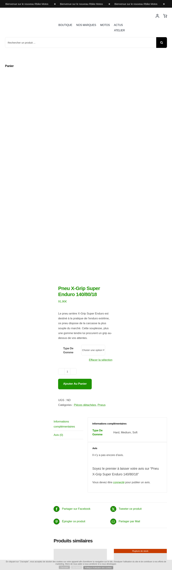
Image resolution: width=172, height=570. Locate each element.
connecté (119, 299)
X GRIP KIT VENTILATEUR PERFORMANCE (77, 409)
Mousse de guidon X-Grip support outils (137, 442)
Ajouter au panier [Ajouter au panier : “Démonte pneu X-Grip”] (66, 531)
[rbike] (21, 13)
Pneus (101, 222)
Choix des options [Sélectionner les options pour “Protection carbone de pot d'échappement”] (126, 535)
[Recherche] (161, 42)
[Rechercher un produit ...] (80, 42)
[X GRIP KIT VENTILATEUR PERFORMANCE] (80, 383)
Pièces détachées (85, 222)
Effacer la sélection (100, 177)
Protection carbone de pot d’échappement (137, 516)
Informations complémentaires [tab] (64, 241)
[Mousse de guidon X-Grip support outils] (140, 400)
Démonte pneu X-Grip (74, 514)
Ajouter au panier (75, 201)
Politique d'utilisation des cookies (99, 567)
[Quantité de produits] (67, 189)
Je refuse (76, 567)
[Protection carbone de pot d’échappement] (140, 490)
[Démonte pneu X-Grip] (80, 490)
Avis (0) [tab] (58, 252)
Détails (101, 429)
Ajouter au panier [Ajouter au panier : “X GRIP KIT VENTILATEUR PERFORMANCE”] (66, 429)
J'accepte (63, 567)
